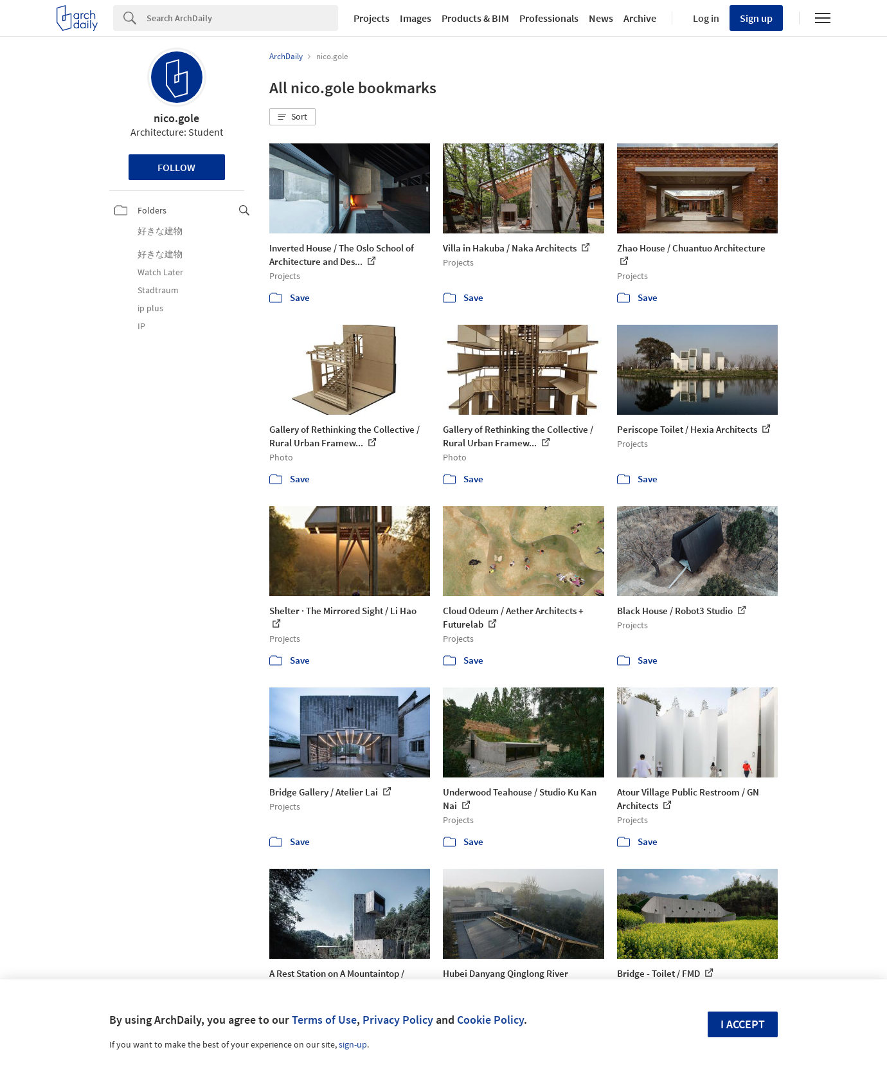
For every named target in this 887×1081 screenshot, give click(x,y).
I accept (743, 1024)
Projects (372, 18)
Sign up (756, 18)
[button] (292, 117)
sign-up (353, 1044)
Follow (176, 167)
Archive (639, 18)
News (601, 18)
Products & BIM (475, 18)
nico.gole (176, 118)
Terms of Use (324, 1019)
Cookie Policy (490, 1019)
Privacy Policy (398, 1019)
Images (415, 18)
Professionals (548, 18)
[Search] (242, 18)
